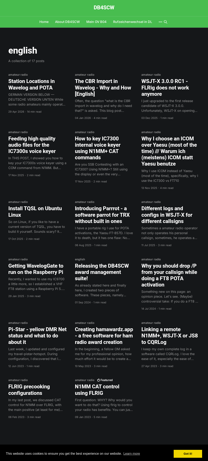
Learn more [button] (131, 453)
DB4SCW (104, 7)
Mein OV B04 (96, 22)
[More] (160, 22)
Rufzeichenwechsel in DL (132, 22)
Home (44, 22)
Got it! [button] (188, 453)
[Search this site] (165, 22)
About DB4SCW (67, 22)
